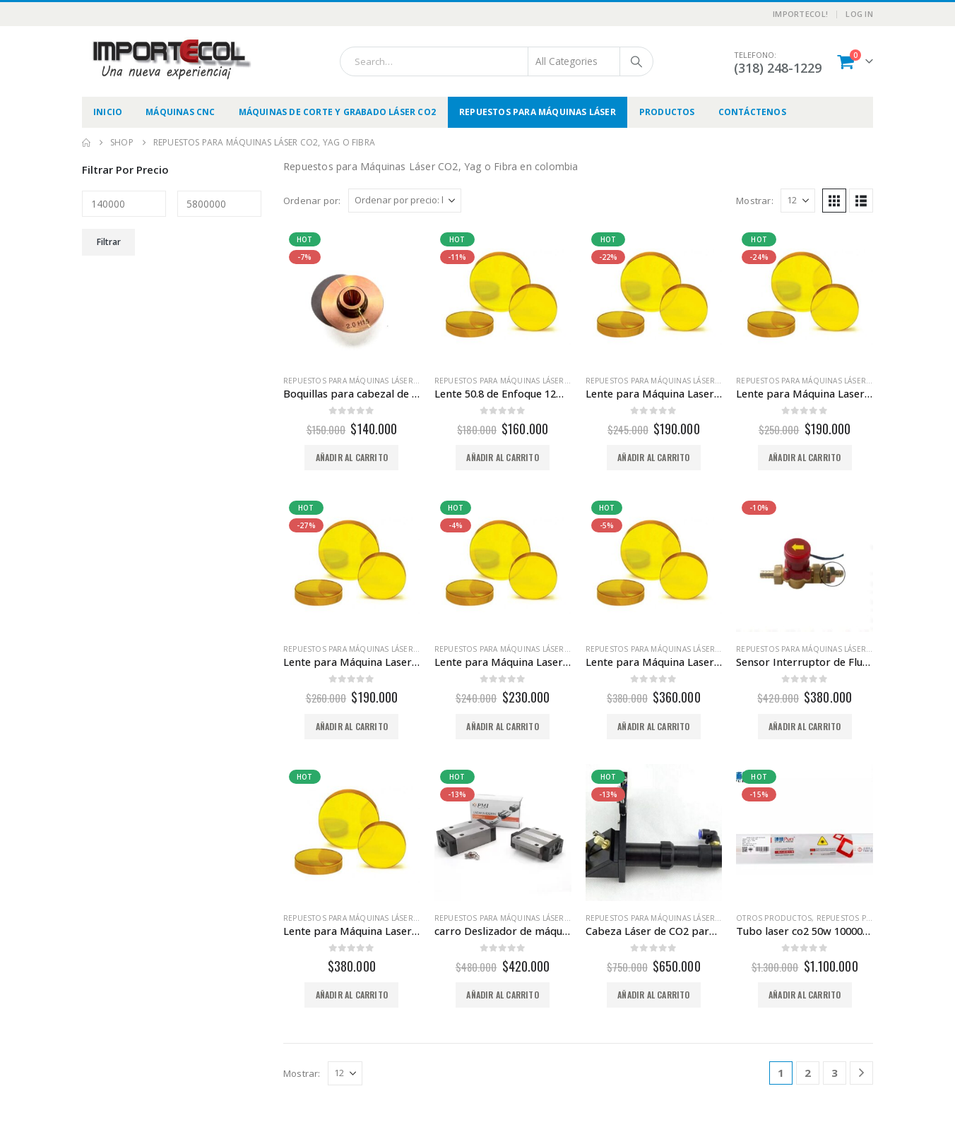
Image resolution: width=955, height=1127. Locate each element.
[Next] (861, 1073)
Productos (667, 112)
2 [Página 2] (808, 1073)
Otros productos (774, 918)
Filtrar (109, 242)
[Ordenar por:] (404, 201)
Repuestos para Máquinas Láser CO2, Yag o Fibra (381, 381)
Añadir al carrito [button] (352, 457)
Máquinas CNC (180, 112)
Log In (859, 13)
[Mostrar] (798, 201)
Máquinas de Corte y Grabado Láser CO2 (337, 112)
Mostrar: (754, 200)
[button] (834, 201)
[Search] (636, 61)
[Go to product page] (351, 295)
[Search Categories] (574, 61)
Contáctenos (752, 112)
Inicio (107, 112)
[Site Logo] (170, 59)
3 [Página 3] (834, 1073)
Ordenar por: (311, 200)
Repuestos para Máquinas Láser (537, 112)
